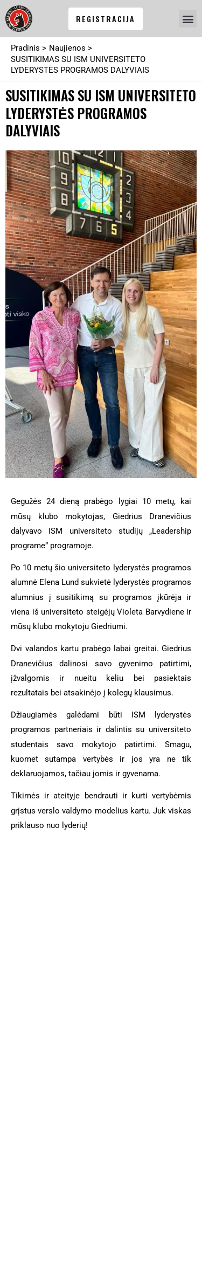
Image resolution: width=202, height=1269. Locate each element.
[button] (188, 18)
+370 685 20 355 (51, 908)
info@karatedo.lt (51, 923)
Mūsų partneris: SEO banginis (66, 1241)
